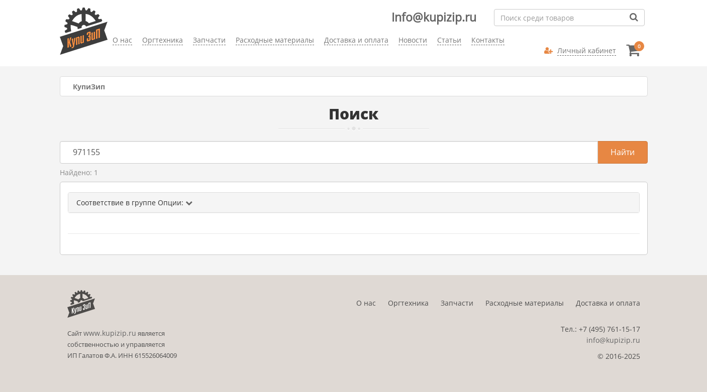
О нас (366, 303)
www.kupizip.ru (109, 333)
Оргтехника (408, 303)
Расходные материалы (524, 303)
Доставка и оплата (608, 303)
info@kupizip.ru (613, 340)
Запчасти (457, 303)
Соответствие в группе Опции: (134, 202)
